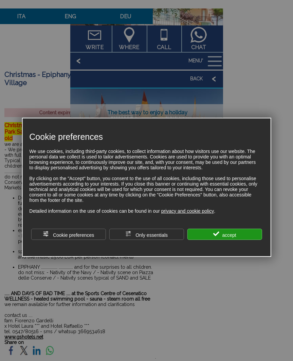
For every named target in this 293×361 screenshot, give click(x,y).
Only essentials (146, 234)
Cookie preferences (68, 234)
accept (224, 234)
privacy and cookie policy (187, 211)
